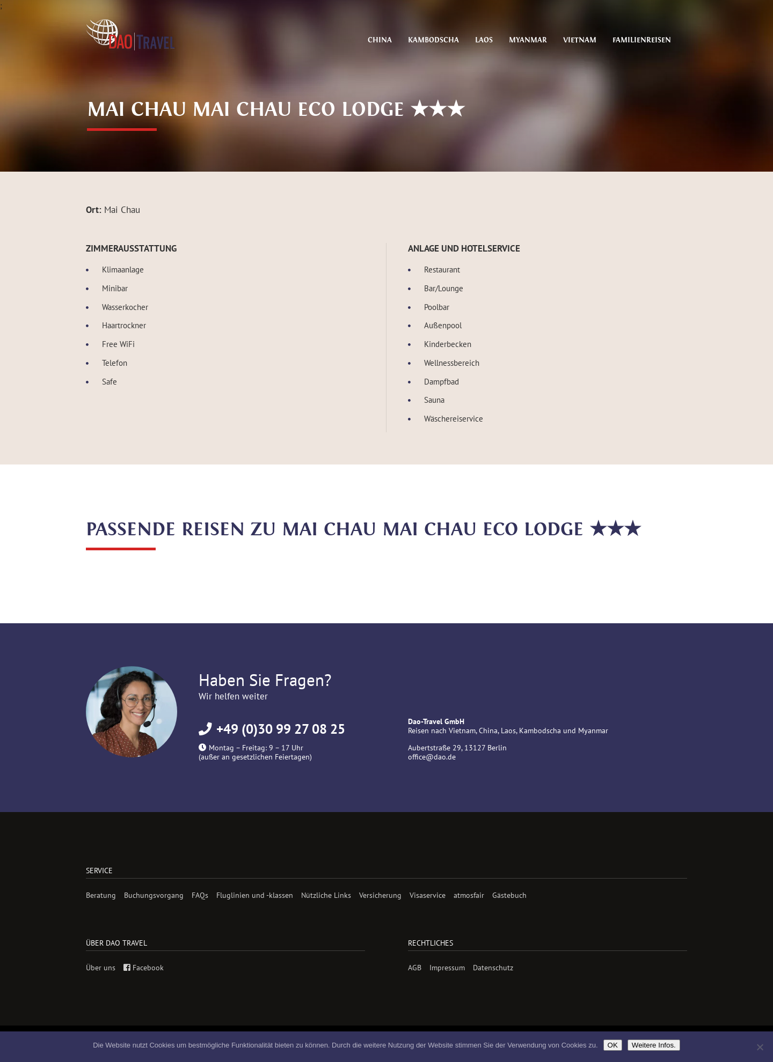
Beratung (101, 895)
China (401, 40)
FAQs (200, 895)
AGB (414, 967)
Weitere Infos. (654, 1045)
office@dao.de (432, 756)
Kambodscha (451, 40)
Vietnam (587, 40)
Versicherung (380, 895)
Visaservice (428, 895)
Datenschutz (493, 967)
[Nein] (759, 1047)
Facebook (143, 967)
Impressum (447, 967)
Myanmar (539, 40)
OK (613, 1045)
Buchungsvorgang (154, 895)
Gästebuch (509, 895)
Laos (498, 40)
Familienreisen (644, 40)
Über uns (100, 967)
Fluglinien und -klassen (254, 895)
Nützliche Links (326, 895)
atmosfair (469, 895)
